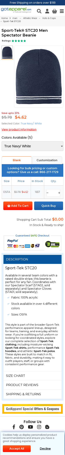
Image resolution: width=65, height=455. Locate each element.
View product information (19, 130)
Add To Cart (17, 205)
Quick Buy (48, 205)
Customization (47, 160)
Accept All (16, 448)
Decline (45, 448)
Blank (17, 160)
